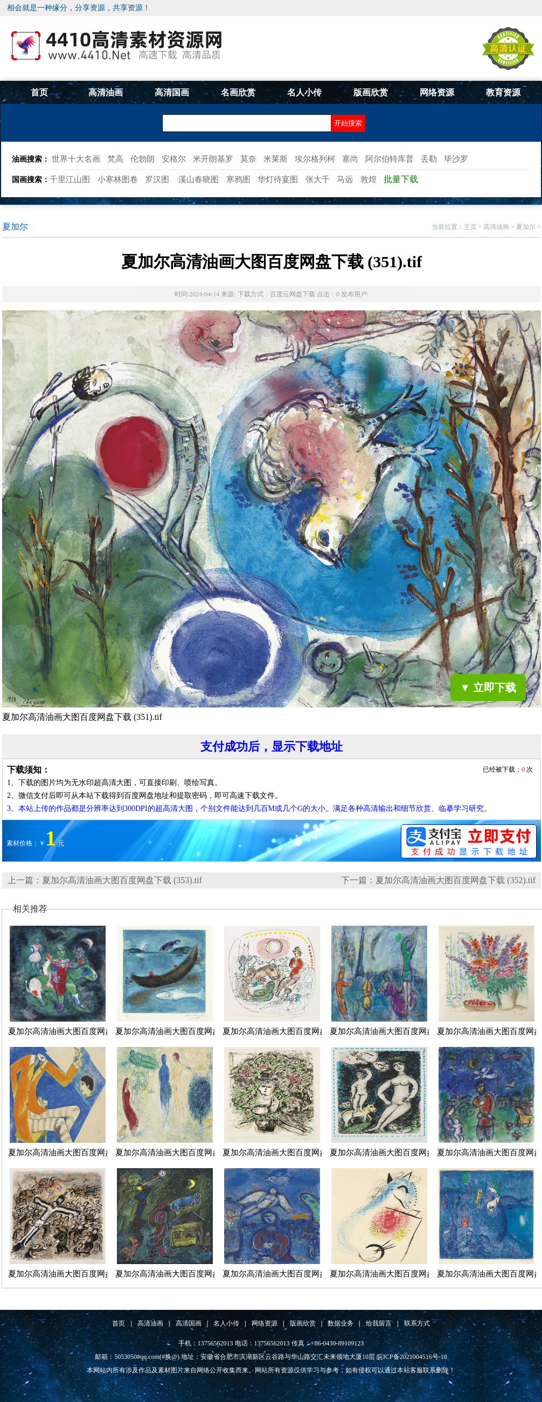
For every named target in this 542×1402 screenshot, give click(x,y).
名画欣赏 (238, 92)
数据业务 (340, 1323)
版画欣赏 (370, 92)
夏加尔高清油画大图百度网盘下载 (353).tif (122, 880)
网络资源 (437, 92)
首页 (39, 92)
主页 (470, 227)
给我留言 (379, 1323)
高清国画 (172, 92)
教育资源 (503, 92)
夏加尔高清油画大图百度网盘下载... (71, 1031)
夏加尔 (526, 227)
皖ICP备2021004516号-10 (412, 1357)
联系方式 (417, 1323)
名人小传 (304, 92)
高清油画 (105, 92)
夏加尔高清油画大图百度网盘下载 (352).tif (456, 880)
